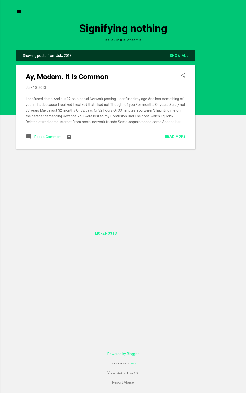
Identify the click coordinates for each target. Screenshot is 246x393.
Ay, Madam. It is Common (67, 76)
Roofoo (133, 363)
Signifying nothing (123, 28)
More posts (106, 233)
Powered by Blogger (123, 354)
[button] (183, 75)
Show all (179, 56)
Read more (175, 136)
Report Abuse (123, 382)
